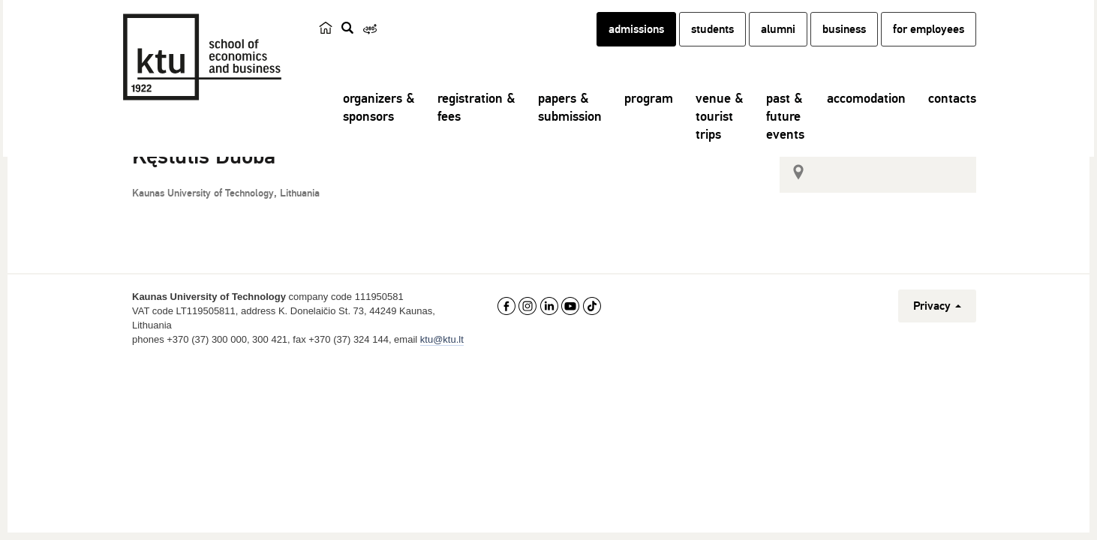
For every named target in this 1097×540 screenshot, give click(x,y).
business (844, 47)
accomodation (866, 116)
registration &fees (476, 125)
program (648, 116)
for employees (928, 47)
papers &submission (570, 125)
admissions (636, 47)
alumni (778, 47)
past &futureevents (785, 134)
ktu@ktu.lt (442, 372)
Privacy (937, 339)
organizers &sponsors (379, 125)
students (712, 47)
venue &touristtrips (720, 134)
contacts (952, 116)
